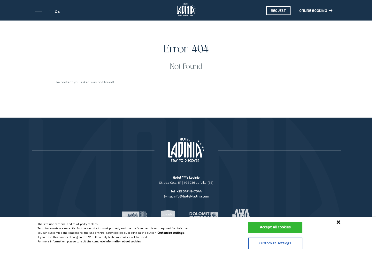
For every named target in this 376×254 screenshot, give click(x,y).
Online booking (315, 11)
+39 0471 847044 (189, 191)
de (57, 11)
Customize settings (275, 243)
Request (278, 11)
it (49, 11)
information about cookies (123, 241)
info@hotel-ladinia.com (191, 196)
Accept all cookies (275, 227)
